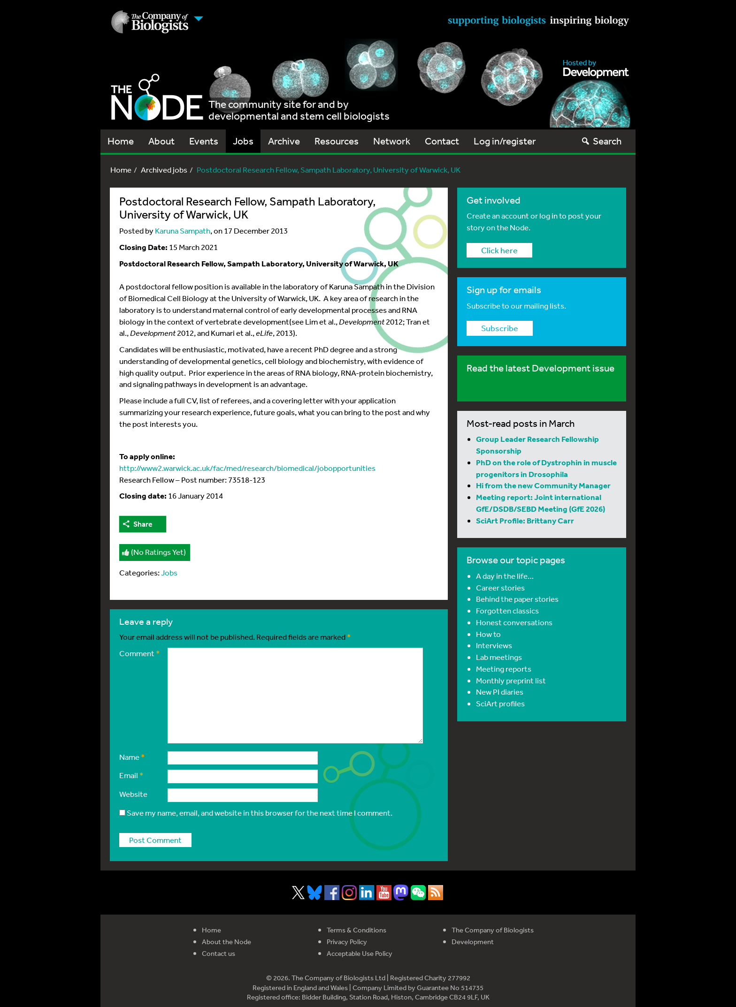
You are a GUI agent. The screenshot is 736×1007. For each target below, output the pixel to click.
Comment (139, 653)
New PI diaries (499, 692)
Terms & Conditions (356, 929)
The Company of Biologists (493, 929)
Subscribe (499, 328)
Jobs (243, 141)
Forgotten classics (507, 610)
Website (133, 794)
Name (132, 757)
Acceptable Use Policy (359, 953)
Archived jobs (164, 169)
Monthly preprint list (511, 680)
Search (601, 141)
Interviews (494, 645)
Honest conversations (514, 622)
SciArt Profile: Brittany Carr (525, 520)
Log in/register (505, 141)
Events (203, 141)
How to (488, 634)
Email (131, 775)
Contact (442, 141)
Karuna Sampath (182, 230)
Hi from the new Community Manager (543, 485)
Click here (499, 250)
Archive (284, 141)
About (161, 141)
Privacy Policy (347, 941)
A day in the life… (505, 576)
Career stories (500, 587)
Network (391, 141)
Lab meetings (499, 657)
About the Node (226, 941)
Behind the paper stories (517, 599)
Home (120, 141)
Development (473, 941)
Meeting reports (503, 669)
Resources (336, 141)
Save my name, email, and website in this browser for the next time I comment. (259, 813)
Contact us (218, 953)
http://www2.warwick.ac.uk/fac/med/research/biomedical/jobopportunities (247, 468)
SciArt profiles (500, 703)
